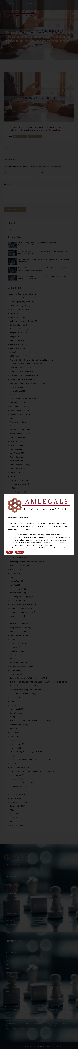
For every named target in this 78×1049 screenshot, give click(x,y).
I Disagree (19, 552)
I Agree (9, 552)
